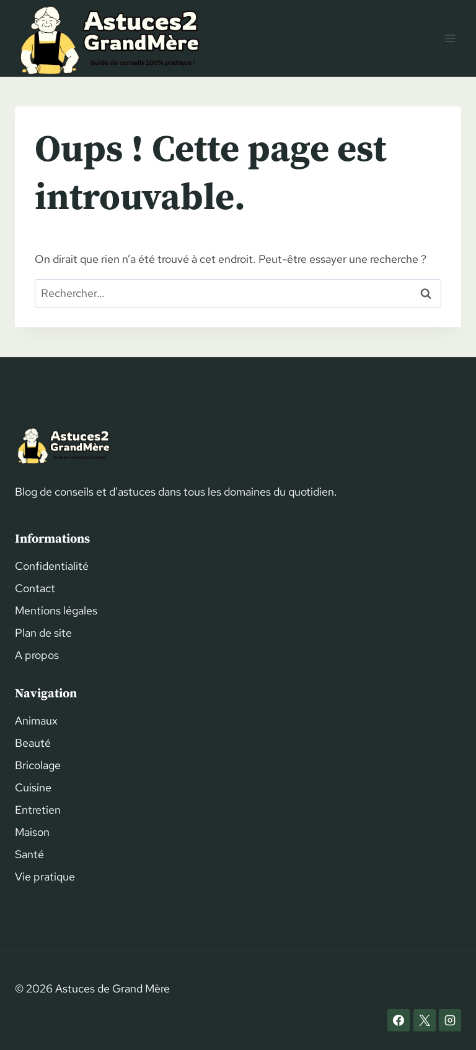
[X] (424, 1020)
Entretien (38, 810)
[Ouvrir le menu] (449, 38)
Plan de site (43, 633)
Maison (32, 832)
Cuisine (33, 787)
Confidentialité (52, 566)
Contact (35, 588)
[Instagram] (450, 1020)
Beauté (33, 743)
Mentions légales (56, 610)
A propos (37, 655)
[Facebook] (398, 1020)
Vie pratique (45, 876)
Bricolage (38, 765)
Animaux (36, 720)
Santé (29, 854)
